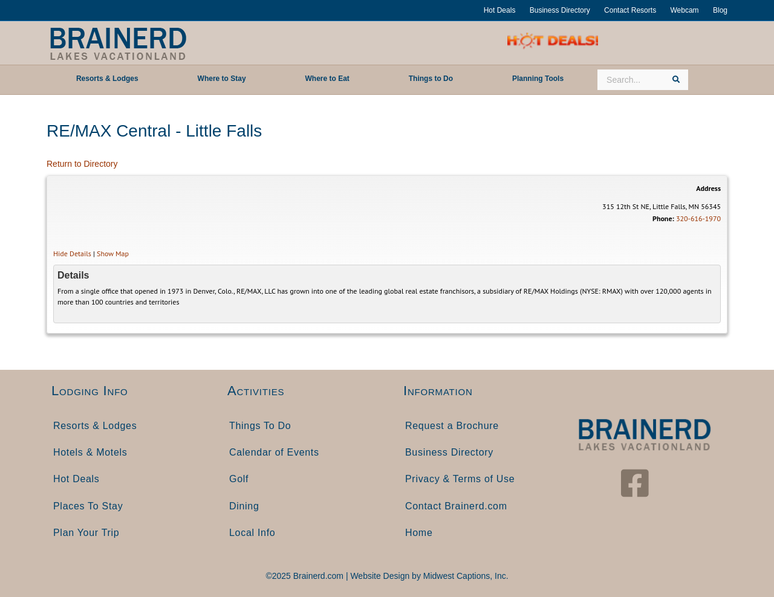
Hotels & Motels (90, 452)
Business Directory (560, 10)
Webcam (684, 10)
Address (708, 188)
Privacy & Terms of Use (460, 479)
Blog (720, 10)
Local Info (252, 533)
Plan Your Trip (86, 533)
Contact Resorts (630, 10)
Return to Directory (82, 164)
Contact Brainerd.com (456, 506)
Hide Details (72, 253)
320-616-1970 (698, 218)
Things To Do (260, 426)
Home (418, 533)
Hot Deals (500, 10)
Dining (244, 506)
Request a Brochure (452, 426)
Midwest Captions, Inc (464, 576)
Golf (239, 479)
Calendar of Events (274, 452)
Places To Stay (88, 506)
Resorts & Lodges (95, 426)
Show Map (113, 253)
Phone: (663, 218)
